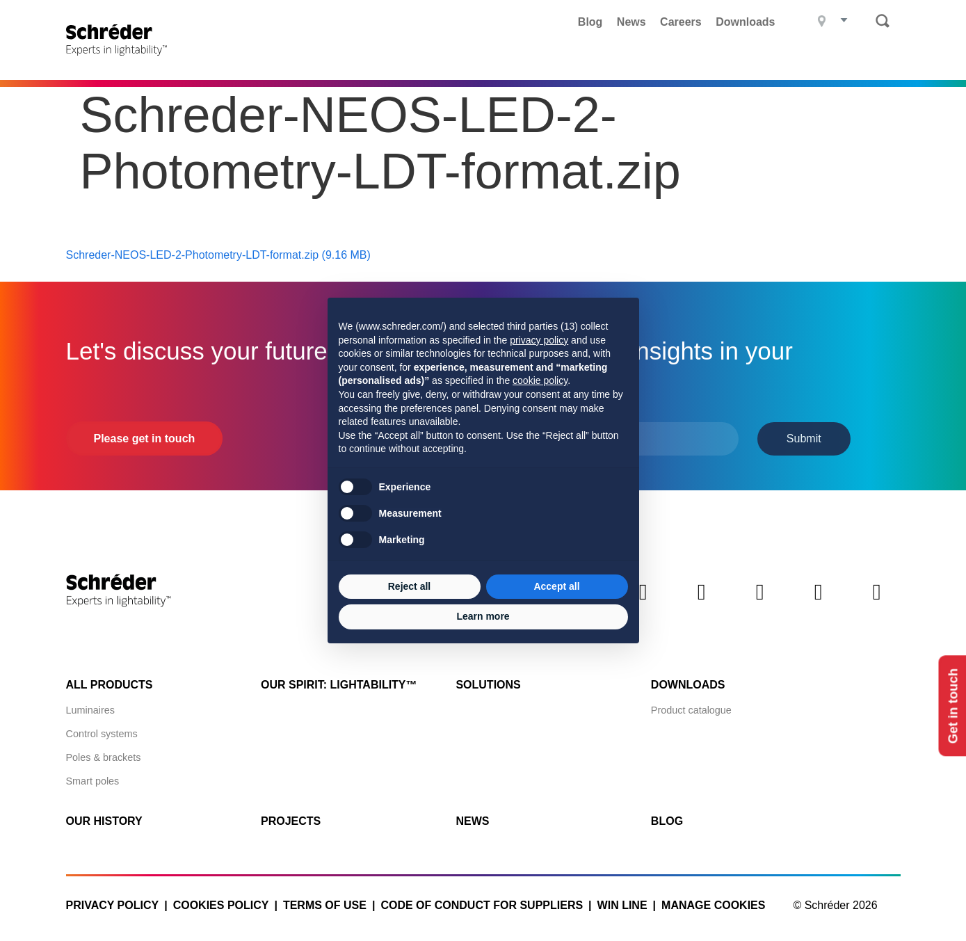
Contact (862, 59)
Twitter (701, 602)
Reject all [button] (409, 586)
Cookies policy (221, 904)
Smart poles (93, 779)
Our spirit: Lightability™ (339, 683)
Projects (444, 59)
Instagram (818, 602)
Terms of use (325, 904)
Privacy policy (112, 904)
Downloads (745, 22)
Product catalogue (691, 708)
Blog (590, 22)
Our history (104, 820)
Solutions (488, 683)
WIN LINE (622, 904)
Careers (681, 22)
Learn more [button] (482, 616)
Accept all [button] (556, 586)
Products (361, 59)
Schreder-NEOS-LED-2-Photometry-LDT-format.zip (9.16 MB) (218, 253)
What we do (533, 59)
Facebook (760, 602)
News (631, 22)
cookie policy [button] (540, 380)
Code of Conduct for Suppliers (481, 904)
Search (882, 21)
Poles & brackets (103, 756)
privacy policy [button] (539, 340)
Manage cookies (713, 904)
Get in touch (950, 705)
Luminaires (90, 708)
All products (109, 683)
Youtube (876, 602)
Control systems (102, 732)
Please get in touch (144, 437)
